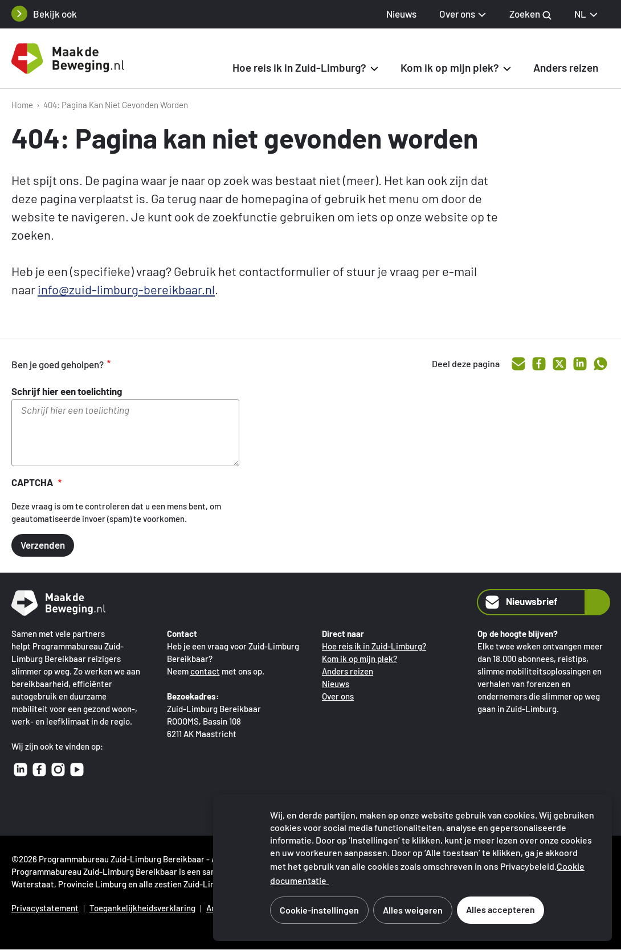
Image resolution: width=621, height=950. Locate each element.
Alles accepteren (500, 909)
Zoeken (530, 14)
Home (22, 105)
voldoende (161, 364)
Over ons (338, 696)
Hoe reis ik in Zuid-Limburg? (374, 646)
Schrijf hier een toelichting (66, 391)
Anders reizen (565, 67)
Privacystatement (45, 908)
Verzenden (43, 544)
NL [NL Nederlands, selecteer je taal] (586, 13)
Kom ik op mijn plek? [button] (450, 67)
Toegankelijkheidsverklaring (142, 908)
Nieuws (401, 13)
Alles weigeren (413, 909)
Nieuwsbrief (520, 602)
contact (205, 671)
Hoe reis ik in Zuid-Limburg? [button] (299, 67)
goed (137, 364)
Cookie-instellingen (319, 909)
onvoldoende (184, 364)
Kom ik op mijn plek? (359, 658)
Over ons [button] (457, 13)
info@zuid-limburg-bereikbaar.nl (126, 289)
